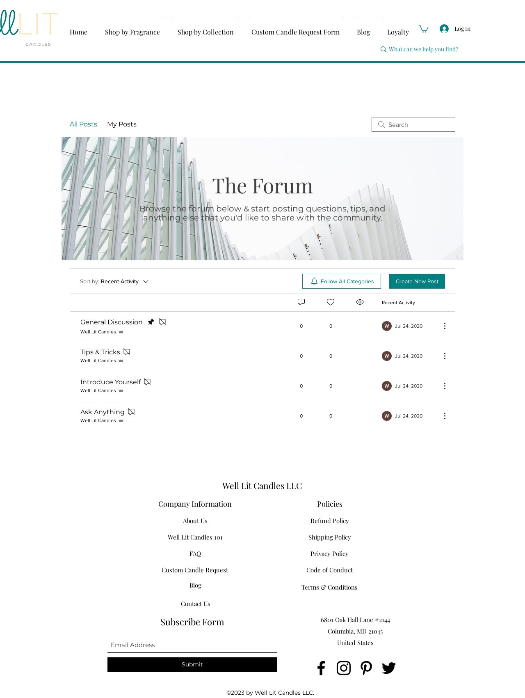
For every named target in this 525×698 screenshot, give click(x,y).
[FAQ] (195, 553)
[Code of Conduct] (329, 570)
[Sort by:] (115, 281)
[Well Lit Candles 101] (195, 537)
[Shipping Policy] (329, 537)
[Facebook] (321, 668)
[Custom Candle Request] (194, 570)
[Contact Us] (195, 603)
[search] (413, 124)
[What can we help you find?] (436, 49)
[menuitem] (341, 281)
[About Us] (195, 520)
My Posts (122, 124)
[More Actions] (440, 326)
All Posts (83, 124)
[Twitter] (388, 668)
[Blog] (195, 585)
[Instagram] (343, 668)
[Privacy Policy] (329, 553)
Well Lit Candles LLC (262, 485)
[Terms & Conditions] (329, 587)
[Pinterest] (366, 668)
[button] (423, 28)
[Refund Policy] (329, 520)
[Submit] (192, 664)
